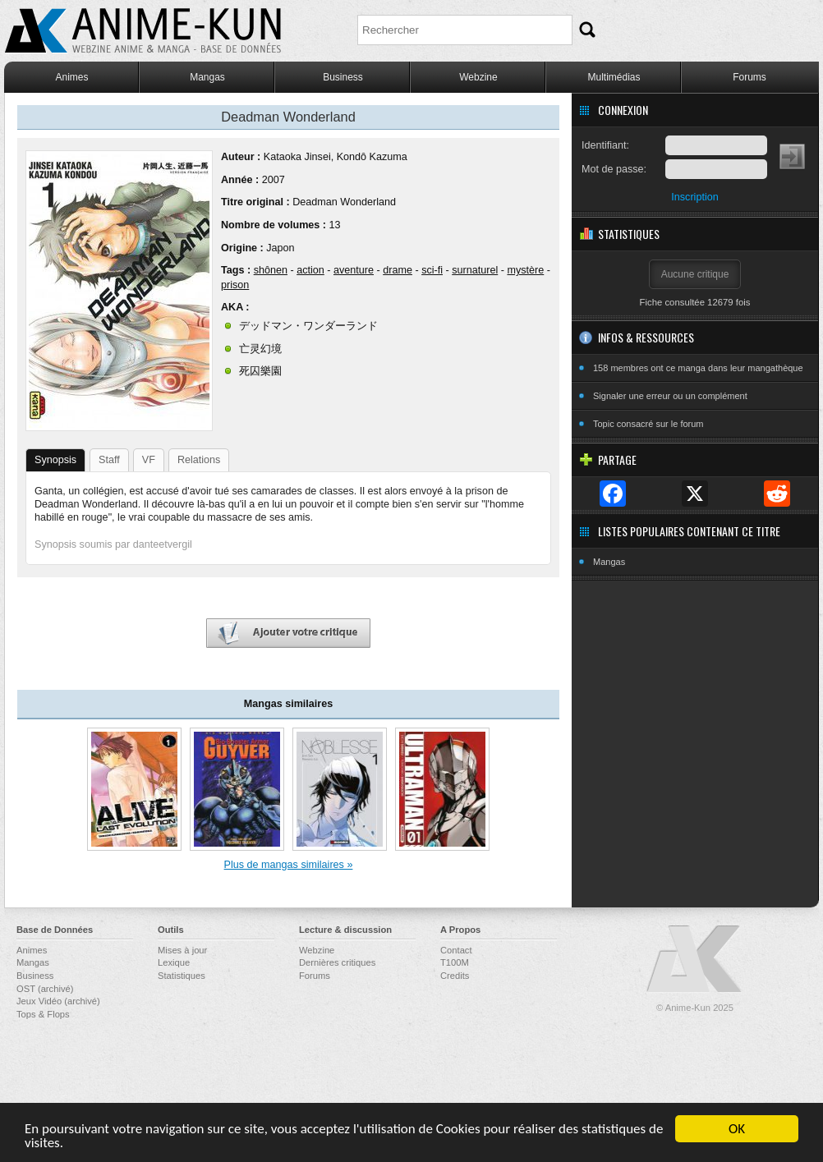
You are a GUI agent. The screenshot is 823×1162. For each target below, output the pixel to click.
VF (148, 460)
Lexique (174, 962)
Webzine (478, 77)
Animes (71, 77)
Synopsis (55, 460)
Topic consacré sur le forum (648, 424)
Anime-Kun (695, 959)
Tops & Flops (43, 1014)
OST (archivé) (44, 989)
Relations (199, 460)
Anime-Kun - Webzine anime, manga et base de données (143, 30)
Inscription (694, 197)
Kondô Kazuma (372, 157)
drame (397, 270)
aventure (353, 270)
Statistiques (181, 976)
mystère (525, 270)
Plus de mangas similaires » (288, 864)
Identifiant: (605, 145)
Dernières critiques (337, 962)
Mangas (207, 77)
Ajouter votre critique (288, 633)
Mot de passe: (614, 169)
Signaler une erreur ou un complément (670, 396)
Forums (749, 77)
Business (343, 77)
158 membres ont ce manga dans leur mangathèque (698, 368)
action (310, 270)
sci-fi (432, 270)
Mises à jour (182, 950)
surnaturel (475, 270)
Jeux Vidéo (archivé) (58, 1001)
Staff (109, 460)
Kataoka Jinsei (297, 157)
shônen (270, 270)
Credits (454, 976)
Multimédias (613, 77)
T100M (454, 962)
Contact (456, 950)
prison (235, 285)
